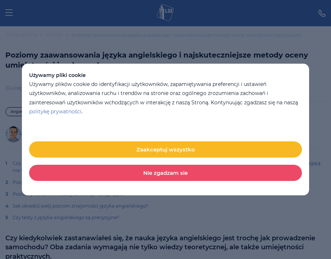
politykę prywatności (55, 111)
